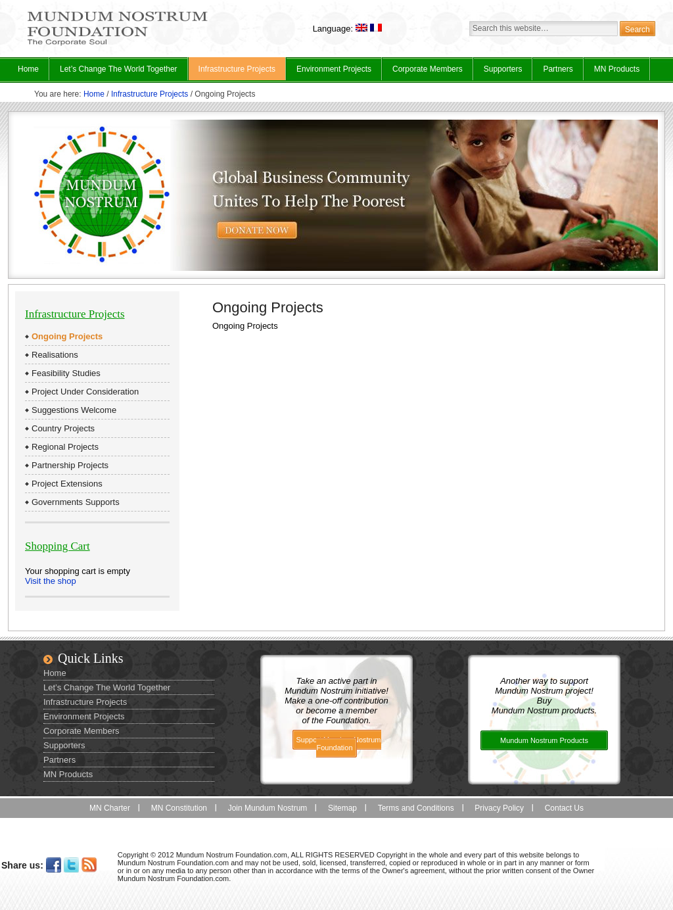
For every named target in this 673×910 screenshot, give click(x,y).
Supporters (503, 69)
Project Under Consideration (85, 391)
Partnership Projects (70, 465)
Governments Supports (76, 502)
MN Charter (109, 808)
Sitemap (342, 808)
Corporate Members (427, 69)
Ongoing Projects (67, 336)
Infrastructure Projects (232, 72)
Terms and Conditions (416, 808)
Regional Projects (65, 447)
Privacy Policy (499, 808)
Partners (557, 69)
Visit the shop (50, 581)
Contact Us (564, 808)
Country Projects (63, 428)
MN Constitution (179, 808)
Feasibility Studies (66, 373)
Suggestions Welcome (74, 410)
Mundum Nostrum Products (544, 740)
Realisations (55, 355)
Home (28, 69)
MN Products (611, 72)
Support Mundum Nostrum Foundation (338, 744)
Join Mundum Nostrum (268, 808)
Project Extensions (67, 484)
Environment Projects (329, 72)
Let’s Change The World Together (113, 72)
